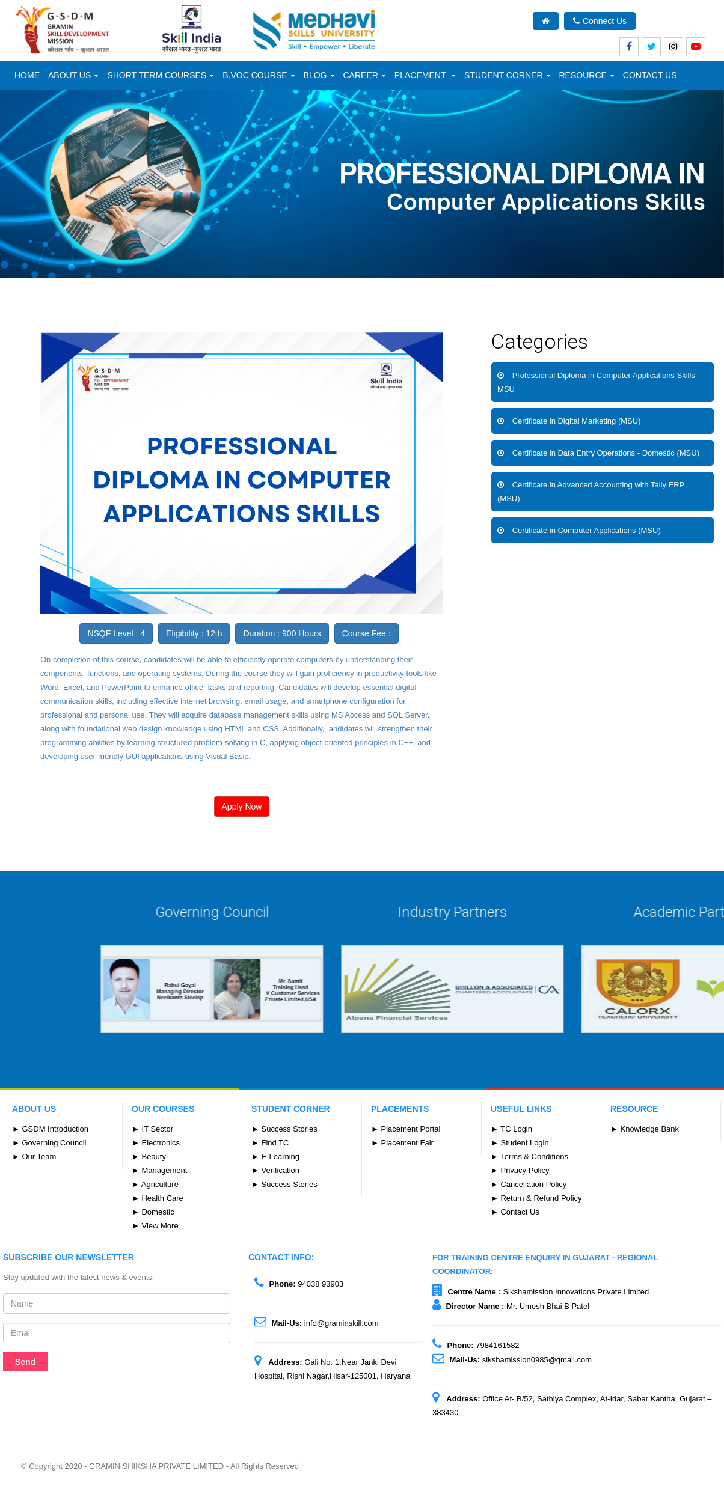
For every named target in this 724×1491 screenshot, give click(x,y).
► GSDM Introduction (50, 1128)
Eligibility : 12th (194, 633)
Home (27, 75)
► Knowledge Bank (644, 1128)
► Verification (275, 1170)
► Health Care (157, 1198)
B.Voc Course (258, 75)
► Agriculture (155, 1184)
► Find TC (270, 1142)
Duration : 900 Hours (282, 633)
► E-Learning (275, 1156)
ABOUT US (73, 75)
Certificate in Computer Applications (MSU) (586, 530)
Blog (319, 75)
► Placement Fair (402, 1142)
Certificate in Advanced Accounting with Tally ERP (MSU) (590, 491)
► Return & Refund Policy (536, 1198)
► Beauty (149, 1156)
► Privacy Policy (520, 1170)
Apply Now (242, 806)
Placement (425, 75)
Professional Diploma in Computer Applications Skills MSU (596, 382)
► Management (159, 1170)
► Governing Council (49, 1142)
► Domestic (153, 1211)
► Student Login (520, 1142)
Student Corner (507, 75)
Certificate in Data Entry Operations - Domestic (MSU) (605, 452)
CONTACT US (650, 75)
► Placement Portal (405, 1128)
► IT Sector (152, 1128)
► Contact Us (515, 1211)
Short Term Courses (160, 75)
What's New (677, 21)
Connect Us (600, 21)
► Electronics (156, 1142)
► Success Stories (284, 1128)
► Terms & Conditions (529, 1156)
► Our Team (34, 1156)
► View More (155, 1225)
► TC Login (511, 1128)
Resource (587, 75)
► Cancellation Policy (528, 1184)
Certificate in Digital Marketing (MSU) (576, 420)
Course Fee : (366, 633)
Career (364, 75)
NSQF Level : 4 (116, 633)
